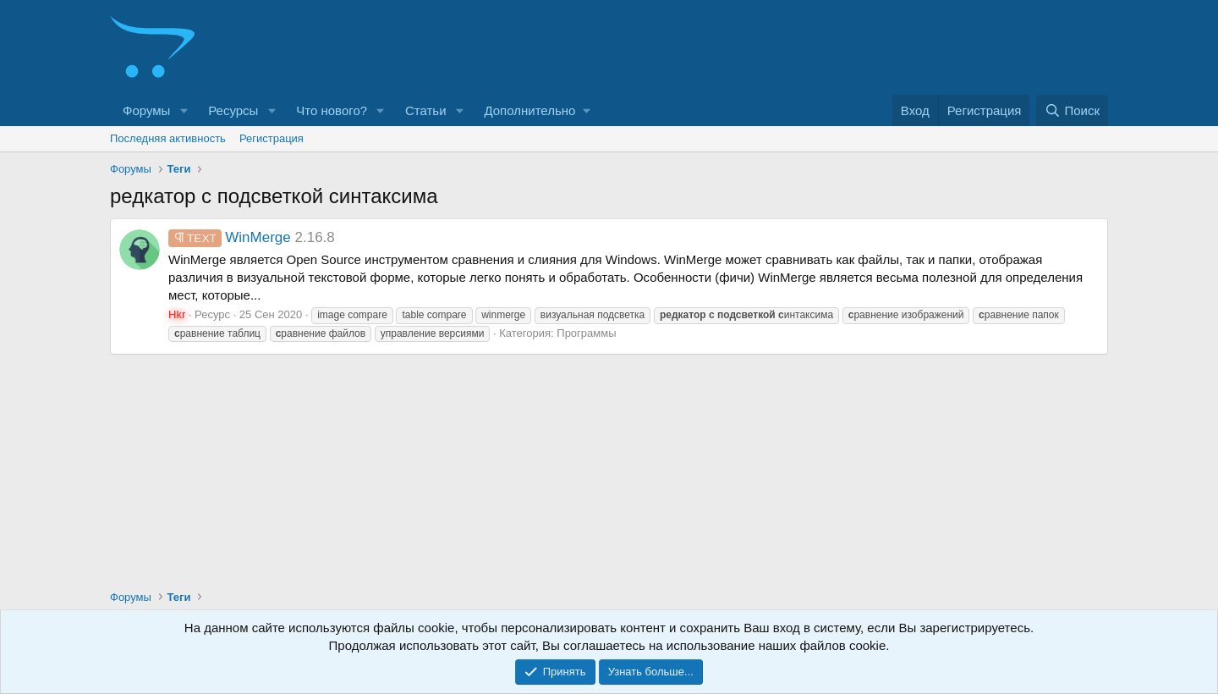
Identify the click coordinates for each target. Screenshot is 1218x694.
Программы (586, 333)
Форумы (146, 110)
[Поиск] (1072, 110)
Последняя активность (168, 138)
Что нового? (331, 110)
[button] (183, 110)
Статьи (426, 110)
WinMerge (229, 237)
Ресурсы (233, 110)
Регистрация (271, 138)
